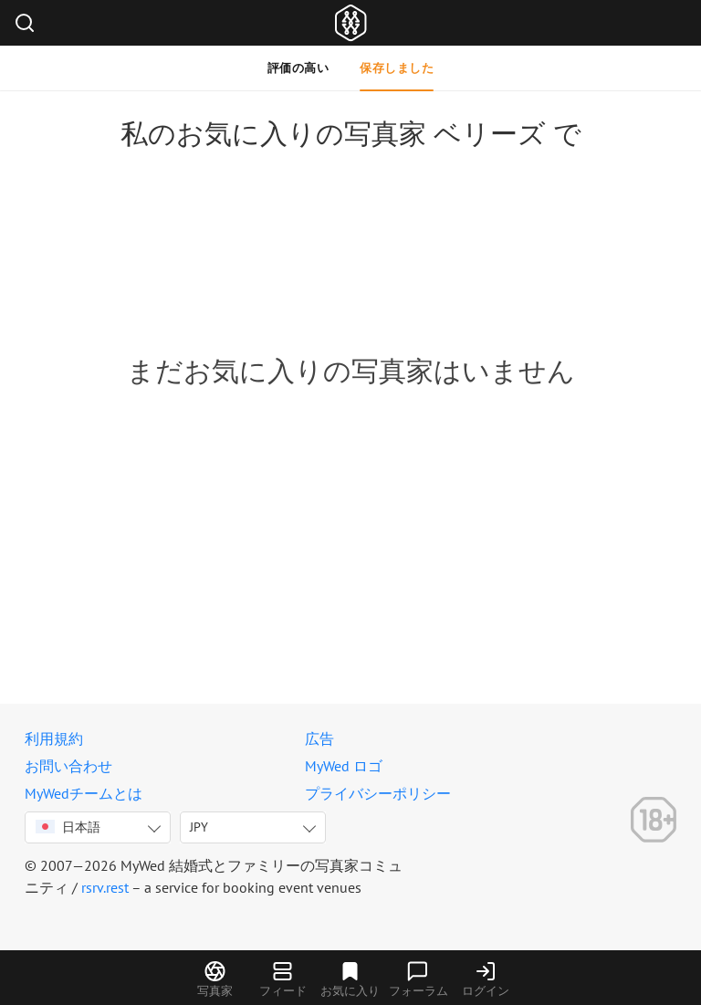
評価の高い (298, 68)
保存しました (397, 68)
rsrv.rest (105, 887)
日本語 (68, 827)
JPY (199, 827)
